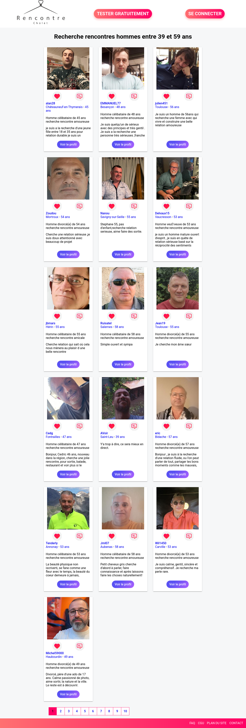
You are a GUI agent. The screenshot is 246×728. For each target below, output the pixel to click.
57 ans (173, 437)
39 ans (120, 437)
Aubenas (106, 547)
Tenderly (52, 543)
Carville (160, 547)
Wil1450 (160, 543)
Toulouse (161, 107)
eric (157, 433)
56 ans (174, 107)
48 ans (121, 107)
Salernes (106, 327)
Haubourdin (54, 657)
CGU (201, 723)
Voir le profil (68, 144)
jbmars (50, 323)
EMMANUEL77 (111, 103)
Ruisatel (106, 323)
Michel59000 (55, 653)
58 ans (119, 327)
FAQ (192, 723)
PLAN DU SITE (217, 723)
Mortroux (52, 217)
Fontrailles (53, 437)
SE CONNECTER (205, 14)
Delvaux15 (162, 213)
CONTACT (236, 723)
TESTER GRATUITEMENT (123, 14)
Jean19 (160, 323)
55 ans (131, 217)
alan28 (50, 103)
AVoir (104, 433)
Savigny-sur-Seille (113, 217)
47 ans (67, 437)
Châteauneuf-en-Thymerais (64, 107)
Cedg (49, 433)
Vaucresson (163, 217)
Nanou (105, 213)
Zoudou (51, 213)
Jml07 (105, 543)
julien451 (161, 103)
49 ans (68, 657)
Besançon (107, 107)
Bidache (160, 437)
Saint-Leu (107, 437)
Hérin (49, 327)
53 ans (178, 217)
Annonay (52, 547)
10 (125, 711)
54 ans (65, 217)
